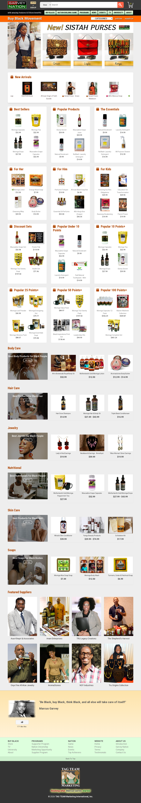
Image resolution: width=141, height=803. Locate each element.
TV (110, 12)
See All (27, 360)
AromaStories (54, 685)
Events (102, 12)
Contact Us (121, 752)
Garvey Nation (122, 747)
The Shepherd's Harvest (119, 638)
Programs (84, 12)
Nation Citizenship (40, 747)
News (94, 12)
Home (97, 744)
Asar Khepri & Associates (22, 638)
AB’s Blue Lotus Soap (27, 96)
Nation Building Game (67, 12)
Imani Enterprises (54, 638)
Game (70, 744)
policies (118, 18)
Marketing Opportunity (42, 750)
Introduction (121, 744)
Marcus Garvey (48, 708)
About (129, 12)
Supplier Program (40, 752)
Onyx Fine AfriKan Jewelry (22, 685)
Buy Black (50, 12)
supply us (129, 18)
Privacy (98, 747)
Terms (97, 750)
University (118, 12)
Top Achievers (74, 752)
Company (120, 750)
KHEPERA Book (49, 96)
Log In (33, 3)
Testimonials (100, 752)
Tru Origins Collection (118, 685)
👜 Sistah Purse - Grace (92, 96)
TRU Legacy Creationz (86, 638)
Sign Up (33, 8)
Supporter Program (40, 744)
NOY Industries (86, 685)
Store (10, 744)
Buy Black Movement (25, 18)
